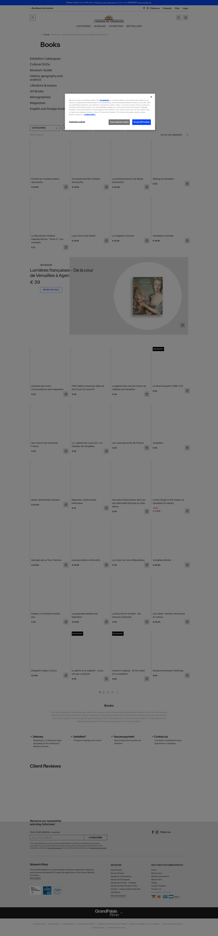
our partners (104, 100)
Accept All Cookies (141, 122)
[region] (110, 112)
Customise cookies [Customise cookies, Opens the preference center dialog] (77, 122)
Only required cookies (119, 122)
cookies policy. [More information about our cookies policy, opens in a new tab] (90, 114)
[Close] (151, 97)
